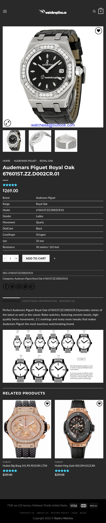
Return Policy (60, 512)
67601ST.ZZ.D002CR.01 (55, 278)
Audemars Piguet (25, 160)
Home (6, 160)
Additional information (39, 301)
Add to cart (36, 258)
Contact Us (27, 512)
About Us (43, 512)
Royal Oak (46, 160)
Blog (83, 512)
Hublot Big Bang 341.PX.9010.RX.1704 (25, 465)
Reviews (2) (67, 301)
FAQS (75, 512)
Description (11, 301)
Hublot (7, 462)
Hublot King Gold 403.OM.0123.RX (75, 465)
